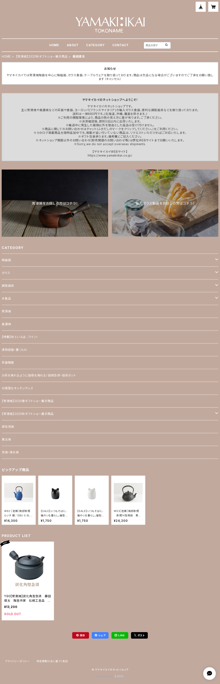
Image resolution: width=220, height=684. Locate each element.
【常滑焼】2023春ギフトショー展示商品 (28, 401)
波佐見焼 (8, 426)
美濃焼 (6, 324)
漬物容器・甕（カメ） (15, 349)
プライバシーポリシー (17, 661)
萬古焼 (6, 439)
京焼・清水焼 (10, 452)
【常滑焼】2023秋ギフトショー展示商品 (42, 56)
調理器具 (8, 285)
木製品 (6, 298)
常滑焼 (6, 311)
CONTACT (120, 45)
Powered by (110, 676)
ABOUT (73, 45)
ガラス (6, 273)
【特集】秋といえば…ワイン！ (20, 337)
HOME (54, 45)
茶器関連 (8, 362)
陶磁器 (6, 260)
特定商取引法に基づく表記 (52, 661)
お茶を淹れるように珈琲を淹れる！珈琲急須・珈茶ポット (39, 375)
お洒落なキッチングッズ (17, 388)
